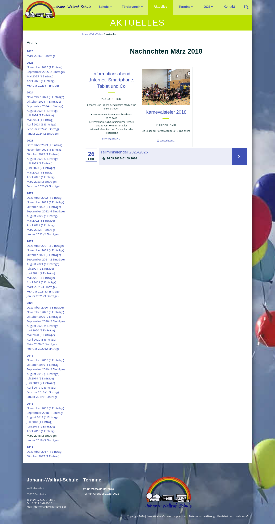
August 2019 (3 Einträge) (43, 374)
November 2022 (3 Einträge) (45, 202)
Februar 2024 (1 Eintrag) (43, 129)
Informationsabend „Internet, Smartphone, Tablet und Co (111, 80)
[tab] (165, 158)
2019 (30, 355)
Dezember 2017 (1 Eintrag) (44, 451)
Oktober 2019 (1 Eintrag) (43, 364)
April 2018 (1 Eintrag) (40, 431)
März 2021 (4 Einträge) (42, 287)
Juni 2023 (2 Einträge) (41, 168)
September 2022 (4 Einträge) (46, 211)
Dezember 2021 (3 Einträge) (45, 246)
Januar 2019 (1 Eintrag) (42, 397)
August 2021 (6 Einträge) (43, 264)
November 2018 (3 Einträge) (45, 408)
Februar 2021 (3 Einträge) (43, 291)
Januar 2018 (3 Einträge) (42, 440)
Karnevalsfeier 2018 (166, 112)
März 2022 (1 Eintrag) (41, 229)
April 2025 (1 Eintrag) (40, 81)
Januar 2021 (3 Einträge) (42, 296)
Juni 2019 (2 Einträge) (41, 383)
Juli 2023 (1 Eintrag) (39, 163)
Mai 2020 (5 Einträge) (41, 335)
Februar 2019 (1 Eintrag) (43, 392)
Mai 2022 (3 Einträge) (41, 220)
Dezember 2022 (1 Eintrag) (44, 197)
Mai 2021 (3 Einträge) (41, 278)
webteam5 (242, 516)
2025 (30, 62)
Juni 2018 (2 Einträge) (41, 426)
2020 (30, 303)
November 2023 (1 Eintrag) (44, 149)
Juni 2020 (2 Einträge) (41, 330)
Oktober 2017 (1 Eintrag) (43, 456)
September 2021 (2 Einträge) (46, 259)
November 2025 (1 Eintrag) (44, 67)
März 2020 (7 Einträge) (42, 344)
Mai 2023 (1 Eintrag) (40, 172)
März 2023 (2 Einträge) (42, 181)
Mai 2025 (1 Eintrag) (40, 76)
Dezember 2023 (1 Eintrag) (44, 145)
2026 (30, 51)
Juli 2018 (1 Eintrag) (39, 422)
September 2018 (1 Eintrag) (45, 413)
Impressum (180, 516)
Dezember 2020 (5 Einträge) (45, 307)
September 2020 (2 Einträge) (46, 321)
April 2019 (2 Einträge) (41, 387)
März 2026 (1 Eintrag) (41, 56)
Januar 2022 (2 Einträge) (42, 234)
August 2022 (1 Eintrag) (42, 216)
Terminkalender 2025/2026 (127, 152)
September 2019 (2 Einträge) (46, 369)
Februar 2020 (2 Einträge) (43, 348)
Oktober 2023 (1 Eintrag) (43, 154)
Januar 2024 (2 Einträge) (42, 133)
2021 (30, 241)
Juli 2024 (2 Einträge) (40, 115)
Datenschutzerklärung (202, 516)
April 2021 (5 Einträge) (41, 282)
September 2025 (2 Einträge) (46, 72)
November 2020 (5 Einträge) (45, 312)
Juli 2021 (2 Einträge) (40, 268)
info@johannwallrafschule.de (49, 506)
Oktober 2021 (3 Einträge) (44, 255)
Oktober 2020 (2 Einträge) (44, 316)
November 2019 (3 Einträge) (45, 360)
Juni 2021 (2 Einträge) (41, 273)
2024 (30, 92)
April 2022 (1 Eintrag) (40, 225)
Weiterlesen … (113, 139)
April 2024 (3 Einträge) (41, 124)
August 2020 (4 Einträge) (43, 326)
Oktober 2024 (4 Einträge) (44, 101)
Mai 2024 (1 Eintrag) (40, 120)
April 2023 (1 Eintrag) (40, 177)
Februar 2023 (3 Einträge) (43, 186)
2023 (30, 140)
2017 (30, 447)
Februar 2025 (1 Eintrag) (43, 85)
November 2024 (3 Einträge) (45, 97)
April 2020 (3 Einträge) (41, 339)
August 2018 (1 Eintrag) (42, 417)
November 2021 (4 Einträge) (45, 250)
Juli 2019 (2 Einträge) (40, 378)
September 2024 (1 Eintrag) (45, 106)
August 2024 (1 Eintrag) (42, 111)
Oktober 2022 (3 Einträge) (44, 207)
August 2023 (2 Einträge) (43, 159)
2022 (30, 193)
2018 (30, 403)
